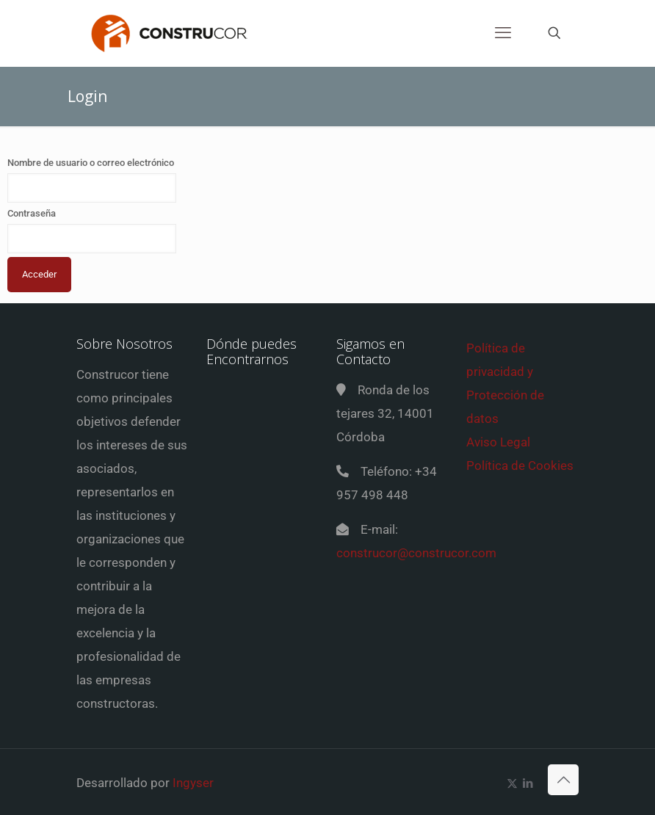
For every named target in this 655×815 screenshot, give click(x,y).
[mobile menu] (503, 33)
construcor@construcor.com (416, 553)
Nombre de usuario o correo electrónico (90, 162)
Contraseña (31, 213)
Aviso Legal (498, 442)
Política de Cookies (519, 465)
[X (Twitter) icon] (512, 783)
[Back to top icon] (563, 779)
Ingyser (193, 782)
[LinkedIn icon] (527, 783)
